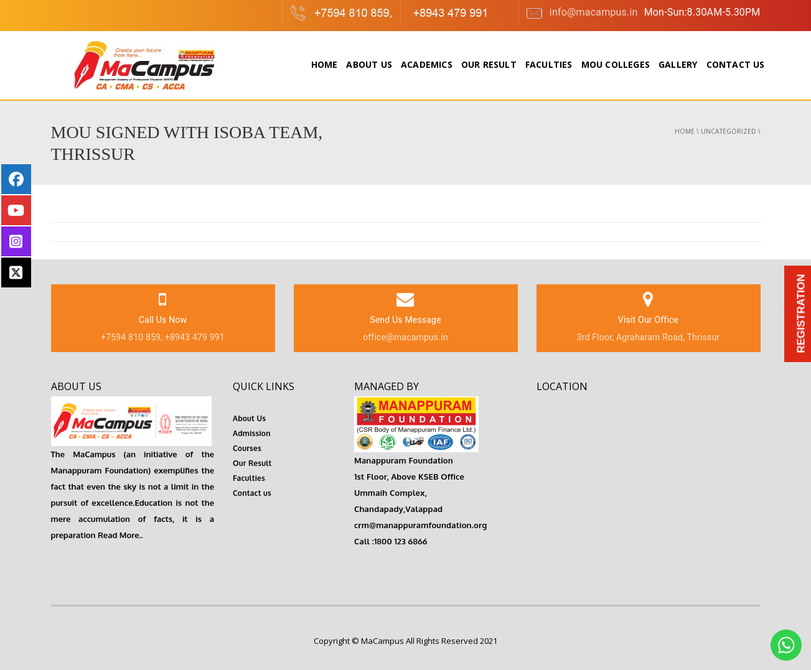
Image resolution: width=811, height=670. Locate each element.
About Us (369, 64)
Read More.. (119, 535)
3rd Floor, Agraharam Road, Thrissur (648, 337)
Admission (252, 433)
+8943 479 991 (195, 337)
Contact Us (735, 64)
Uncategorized (728, 131)
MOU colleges (615, 64)
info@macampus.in (581, 13)
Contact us (252, 493)
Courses (247, 448)
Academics (426, 64)
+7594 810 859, (131, 337)
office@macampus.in (405, 337)
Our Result (489, 64)
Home (324, 64)
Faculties (549, 64)
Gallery (678, 64)
